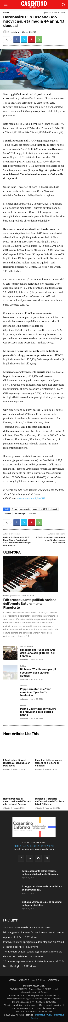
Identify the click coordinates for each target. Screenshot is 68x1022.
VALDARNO (24, 980)
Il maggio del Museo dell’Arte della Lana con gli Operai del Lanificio (37, 653)
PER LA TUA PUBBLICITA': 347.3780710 (34, 845)
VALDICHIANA (38, 980)
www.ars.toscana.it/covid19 (31, 498)
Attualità (6, 12)
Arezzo (14, 509)
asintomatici (25, 509)
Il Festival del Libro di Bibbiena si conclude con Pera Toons (16, 763)
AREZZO (12, 980)
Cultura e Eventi (26, 647)
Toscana (32, 513)
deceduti (54, 509)
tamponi (8, 513)
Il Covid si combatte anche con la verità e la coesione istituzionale (50, 540)
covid (35, 509)
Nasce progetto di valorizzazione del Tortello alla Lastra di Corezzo (17, 801)
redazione (15, 32)
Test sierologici (20, 513)
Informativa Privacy (43, 1014)
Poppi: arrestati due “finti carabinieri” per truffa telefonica (35, 692)
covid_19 (44, 509)
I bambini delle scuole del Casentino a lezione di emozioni (48, 763)
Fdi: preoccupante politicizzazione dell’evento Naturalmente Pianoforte (30, 603)
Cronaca (23, 686)
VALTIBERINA (54, 980)
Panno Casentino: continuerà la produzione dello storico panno (38, 711)
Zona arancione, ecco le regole (19, 927)
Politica (6, 596)
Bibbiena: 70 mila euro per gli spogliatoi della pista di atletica (38, 672)
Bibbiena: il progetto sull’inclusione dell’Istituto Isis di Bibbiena (49, 801)
